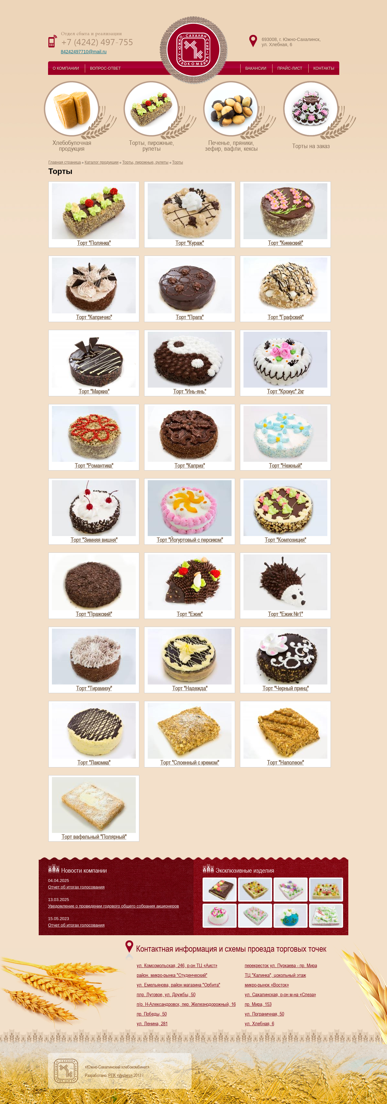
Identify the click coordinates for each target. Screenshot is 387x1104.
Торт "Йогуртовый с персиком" (190, 539)
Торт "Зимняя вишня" (94, 539)
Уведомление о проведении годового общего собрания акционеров (113, 906)
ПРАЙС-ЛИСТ (289, 68)
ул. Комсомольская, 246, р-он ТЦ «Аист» (177, 965)
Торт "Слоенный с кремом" (189, 762)
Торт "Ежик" (190, 614)
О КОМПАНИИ (66, 68)
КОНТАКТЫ (323, 68)
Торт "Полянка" (94, 242)
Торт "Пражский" (94, 614)
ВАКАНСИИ (255, 68)
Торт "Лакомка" (93, 762)
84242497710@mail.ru (84, 51)
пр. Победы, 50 (152, 1014)
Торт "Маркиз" (94, 391)
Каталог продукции (101, 162)
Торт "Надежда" (189, 688)
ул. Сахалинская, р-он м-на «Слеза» (280, 994)
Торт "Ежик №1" (285, 614)
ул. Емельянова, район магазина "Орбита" (178, 985)
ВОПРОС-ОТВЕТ (105, 68)
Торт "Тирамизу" (94, 688)
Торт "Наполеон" (285, 762)
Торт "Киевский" (285, 242)
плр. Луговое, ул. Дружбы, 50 (166, 994)
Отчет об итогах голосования (76, 887)
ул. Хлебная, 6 (259, 1023)
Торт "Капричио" (94, 317)
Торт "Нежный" (285, 465)
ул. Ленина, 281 (152, 1023)
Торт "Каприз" (189, 465)
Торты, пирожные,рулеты (160, 116)
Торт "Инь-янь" (189, 391)
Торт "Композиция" (285, 539)
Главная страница (64, 162)
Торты (177, 162)
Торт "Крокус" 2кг (285, 391)
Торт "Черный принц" (286, 688)
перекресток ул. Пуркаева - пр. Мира (281, 965)
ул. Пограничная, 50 (264, 1014)
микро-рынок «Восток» (267, 985)
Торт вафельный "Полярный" (94, 836)
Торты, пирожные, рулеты (145, 162)
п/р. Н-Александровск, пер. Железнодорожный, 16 (186, 1004)
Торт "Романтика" (94, 465)
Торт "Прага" (189, 317)
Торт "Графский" (285, 317)
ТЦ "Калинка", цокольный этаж (275, 975)
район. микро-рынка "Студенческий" (172, 975)
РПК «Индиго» (120, 1075)
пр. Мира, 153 (258, 1004)
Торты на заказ (320, 115)
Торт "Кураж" (189, 242)
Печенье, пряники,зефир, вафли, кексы (240, 116)
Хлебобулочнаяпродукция (81, 116)
